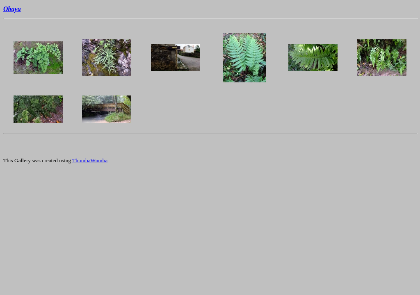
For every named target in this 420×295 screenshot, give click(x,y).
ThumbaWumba (89, 160)
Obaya (12, 8)
